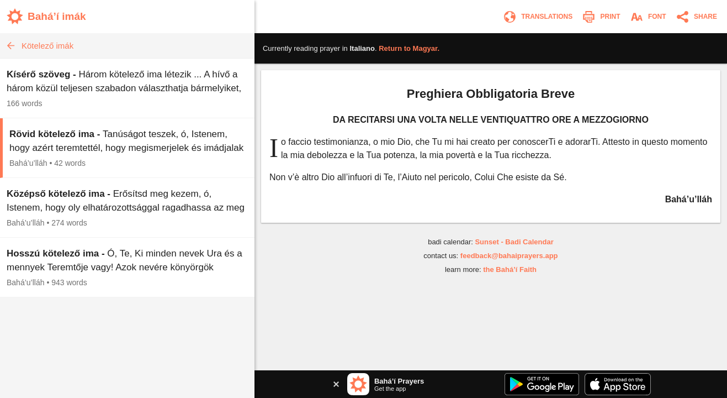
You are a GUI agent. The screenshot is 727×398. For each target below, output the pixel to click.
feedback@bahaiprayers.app (509, 256)
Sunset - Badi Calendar (514, 242)
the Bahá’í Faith (510, 269)
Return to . (409, 48)
